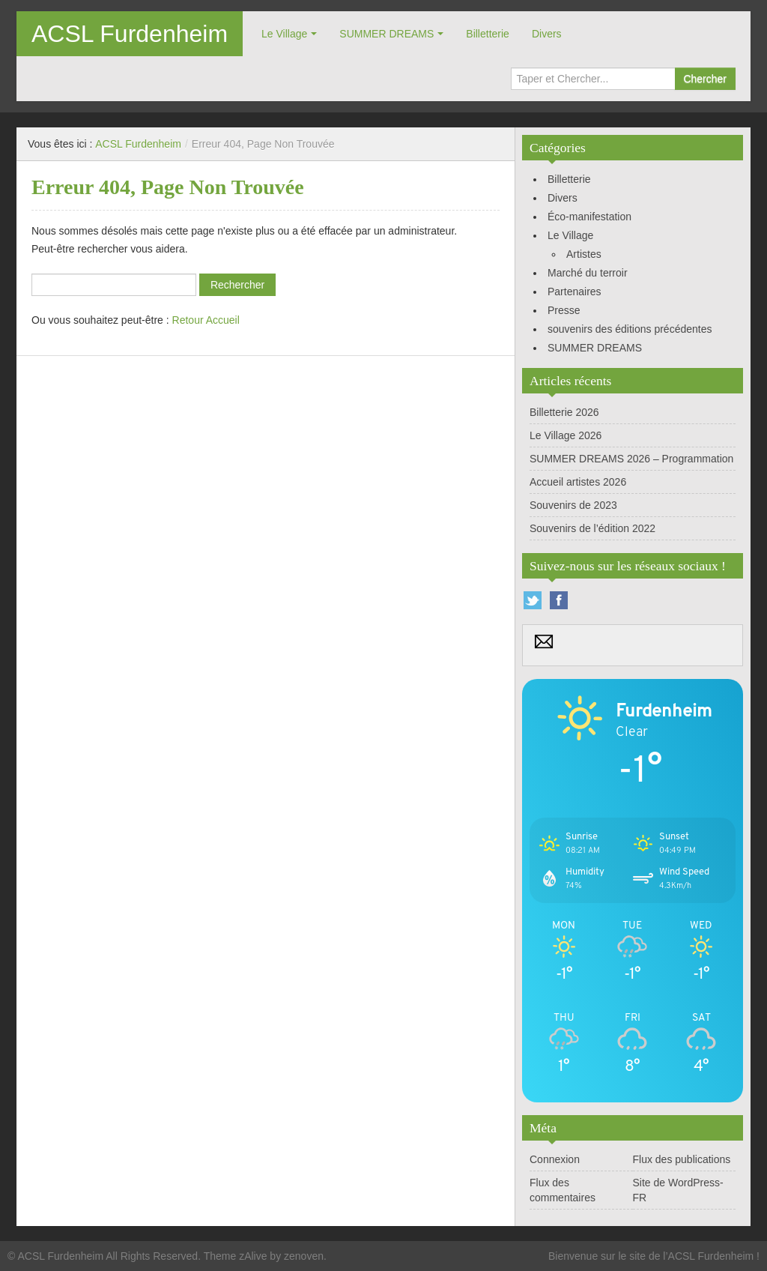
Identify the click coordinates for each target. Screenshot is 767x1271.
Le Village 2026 (565, 435)
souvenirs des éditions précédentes (630, 329)
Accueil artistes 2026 (578, 482)
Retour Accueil (206, 320)
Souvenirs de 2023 (573, 505)
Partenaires (574, 292)
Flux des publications (682, 1159)
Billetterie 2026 (564, 412)
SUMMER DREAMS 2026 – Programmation (631, 459)
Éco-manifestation (589, 217)
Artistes (583, 254)
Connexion (555, 1159)
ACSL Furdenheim (129, 33)
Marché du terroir (588, 273)
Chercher (705, 79)
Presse (564, 310)
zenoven (304, 1256)
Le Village (284, 34)
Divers (547, 34)
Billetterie (487, 34)
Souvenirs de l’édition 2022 (592, 528)
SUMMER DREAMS (386, 34)
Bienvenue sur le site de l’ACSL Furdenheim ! (654, 1256)
